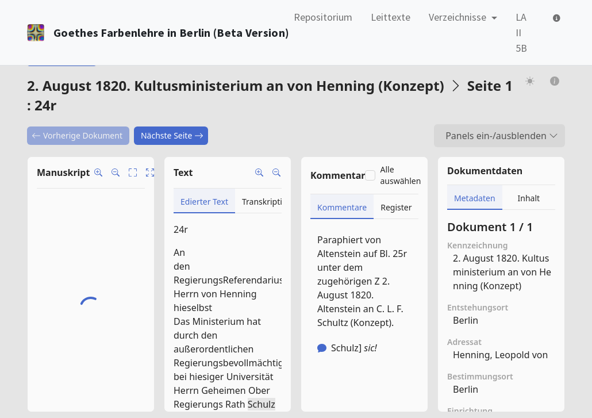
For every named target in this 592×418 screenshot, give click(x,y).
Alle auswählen (400, 175)
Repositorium (323, 17)
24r (181, 229)
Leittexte (390, 17)
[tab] (204, 201)
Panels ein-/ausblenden (501, 135)
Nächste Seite (172, 135)
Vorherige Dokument (77, 135)
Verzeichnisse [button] (459, 17)
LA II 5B (521, 32)
